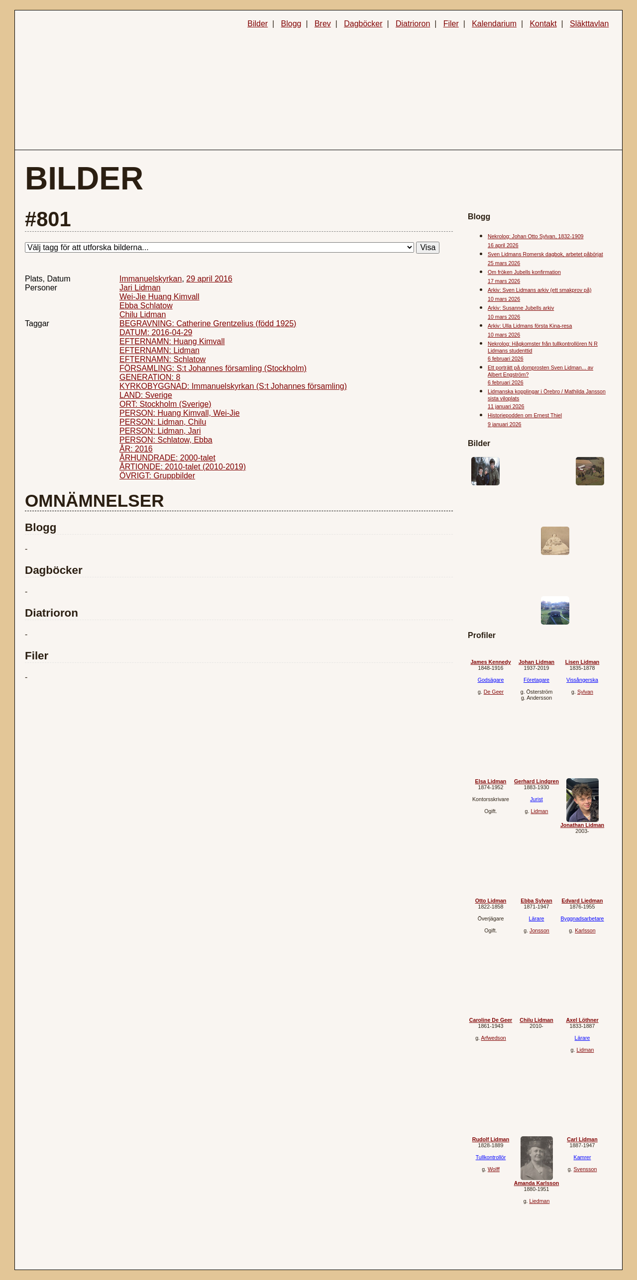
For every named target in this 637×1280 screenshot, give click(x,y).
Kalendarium (494, 23)
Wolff (494, 1169)
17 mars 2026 (504, 281)
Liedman (539, 1201)
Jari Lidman (140, 287)
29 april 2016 (209, 278)
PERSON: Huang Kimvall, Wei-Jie (179, 413)
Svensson (585, 1169)
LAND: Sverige (145, 395)
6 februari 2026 (506, 359)
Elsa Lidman (491, 781)
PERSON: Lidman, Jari (160, 431)
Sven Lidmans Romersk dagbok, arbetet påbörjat (545, 254)
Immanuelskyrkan (150, 278)
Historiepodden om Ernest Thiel (525, 415)
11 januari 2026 (506, 406)
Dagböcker (363, 23)
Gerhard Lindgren (536, 781)
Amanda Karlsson (536, 1183)
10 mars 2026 (504, 299)
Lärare (536, 918)
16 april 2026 (503, 245)
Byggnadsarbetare (582, 918)
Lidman (539, 811)
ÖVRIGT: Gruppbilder (157, 475)
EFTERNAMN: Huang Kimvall (172, 341)
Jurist (536, 799)
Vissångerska (582, 680)
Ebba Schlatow (146, 305)
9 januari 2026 (505, 424)
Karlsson (585, 930)
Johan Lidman (536, 662)
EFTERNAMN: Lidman (159, 350)
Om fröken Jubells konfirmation (524, 272)
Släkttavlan (589, 23)
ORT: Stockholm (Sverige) (165, 404)
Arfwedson (493, 1038)
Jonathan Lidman (582, 825)
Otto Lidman (491, 901)
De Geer (494, 692)
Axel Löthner (582, 1020)
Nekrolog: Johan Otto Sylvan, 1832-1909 (536, 236)
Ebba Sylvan (536, 901)
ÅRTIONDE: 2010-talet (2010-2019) (182, 466)
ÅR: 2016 (136, 449)
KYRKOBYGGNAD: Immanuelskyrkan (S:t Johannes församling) (233, 386)
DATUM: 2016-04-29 (155, 332)
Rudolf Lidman (491, 1139)
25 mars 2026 (504, 263)
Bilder (257, 23)
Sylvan (585, 692)
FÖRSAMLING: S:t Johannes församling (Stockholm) (213, 368)
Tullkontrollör (491, 1157)
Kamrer (582, 1157)
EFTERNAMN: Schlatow (162, 359)
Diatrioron (413, 23)
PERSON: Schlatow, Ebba (165, 440)
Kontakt (543, 23)
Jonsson (539, 930)
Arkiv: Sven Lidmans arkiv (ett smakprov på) (539, 290)
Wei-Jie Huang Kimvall (159, 296)
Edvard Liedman (582, 901)
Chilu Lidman (142, 314)
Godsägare (491, 680)
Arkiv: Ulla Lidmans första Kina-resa (530, 326)
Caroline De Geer (490, 1020)
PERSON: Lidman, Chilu (162, 422)
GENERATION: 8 (149, 377)
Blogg (291, 23)
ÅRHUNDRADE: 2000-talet (167, 458)
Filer (451, 23)
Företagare (536, 680)
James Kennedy (490, 662)
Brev (323, 23)
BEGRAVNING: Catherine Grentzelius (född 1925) (207, 323)
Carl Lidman (582, 1139)
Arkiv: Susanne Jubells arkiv (521, 308)
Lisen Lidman (582, 662)
